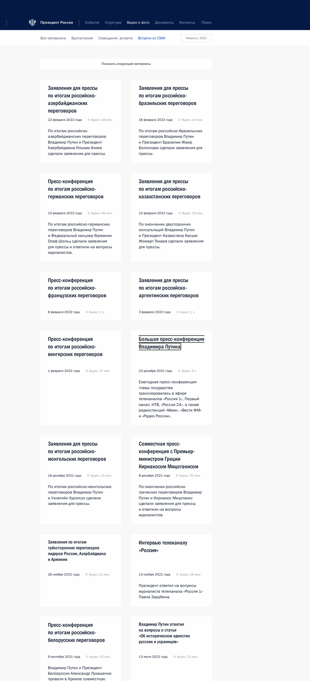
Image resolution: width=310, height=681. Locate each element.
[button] (8, 7)
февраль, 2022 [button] (196, 38)
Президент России (56, 7)
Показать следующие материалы (126, 64)
